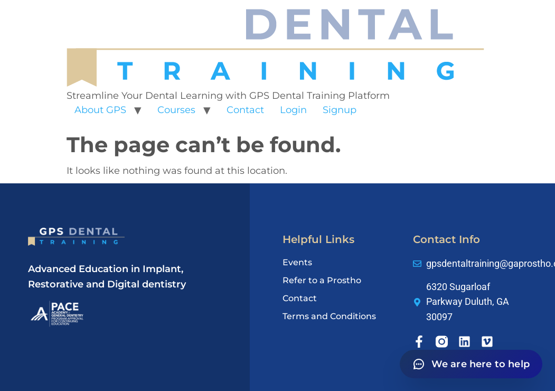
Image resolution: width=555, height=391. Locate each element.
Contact (245, 110)
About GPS (100, 110)
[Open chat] (471, 364)
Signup (339, 110)
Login (293, 110)
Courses (176, 110)
